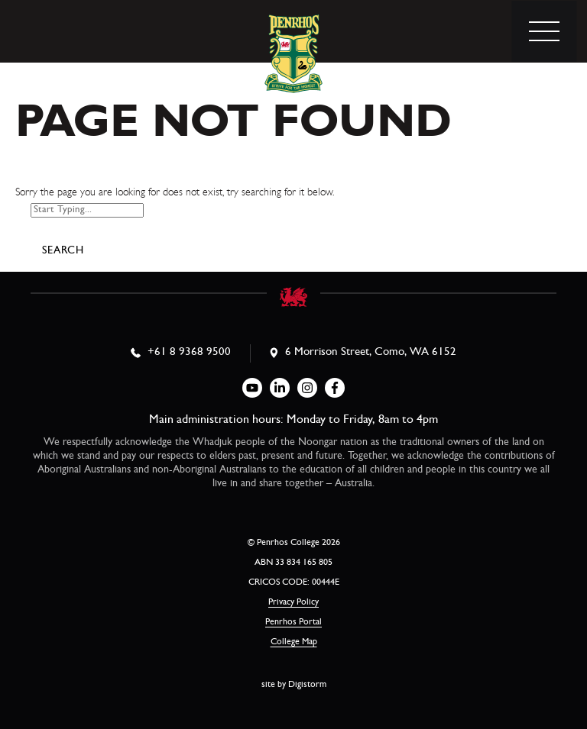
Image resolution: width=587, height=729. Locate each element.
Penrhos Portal (293, 622)
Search (63, 251)
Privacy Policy (293, 603)
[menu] (544, 31)
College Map (294, 642)
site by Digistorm (293, 685)
